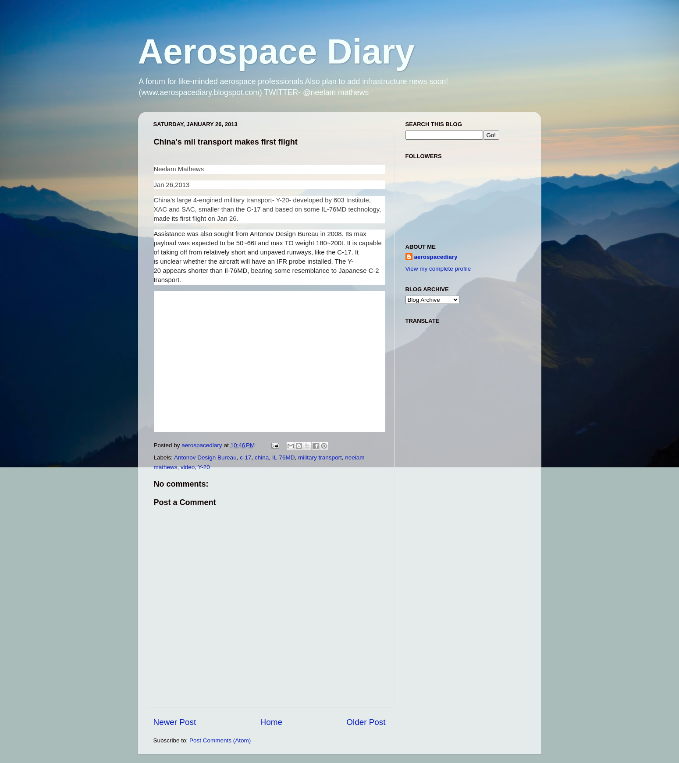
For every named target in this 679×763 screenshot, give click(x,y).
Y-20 (204, 467)
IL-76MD (283, 457)
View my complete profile (438, 268)
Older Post (365, 722)
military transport (320, 457)
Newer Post (174, 722)
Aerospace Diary (276, 51)
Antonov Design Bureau (205, 457)
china (262, 457)
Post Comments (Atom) (220, 740)
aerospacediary (436, 257)
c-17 (245, 457)
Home (271, 722)
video (188, 467)
